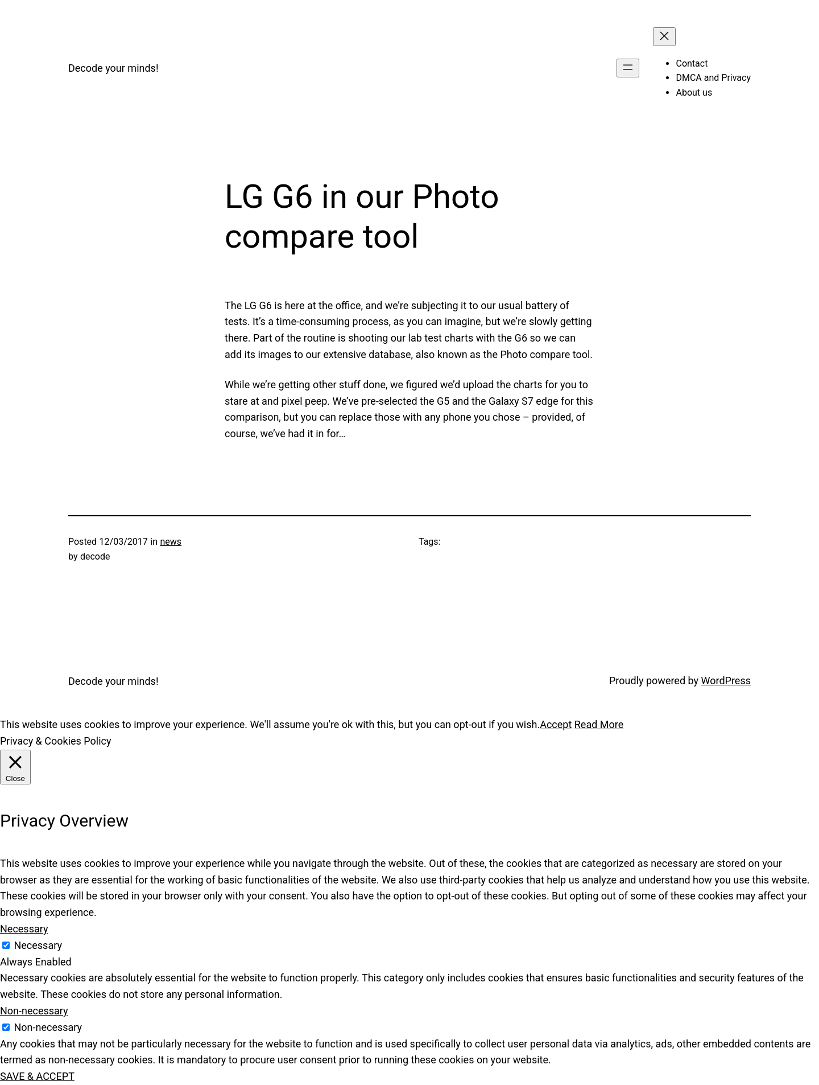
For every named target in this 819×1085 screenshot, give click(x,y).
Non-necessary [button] (34, 1011)
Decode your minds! (113, 68)
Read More (599, 724)
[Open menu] (628, 68)
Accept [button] (556, 724)
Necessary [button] (24, 929)
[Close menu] (664, 36)
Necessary (38, 945)
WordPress (726, 681)
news (170, 541)
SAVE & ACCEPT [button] (37, 1076)
